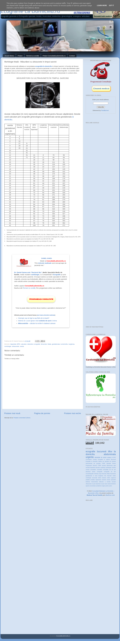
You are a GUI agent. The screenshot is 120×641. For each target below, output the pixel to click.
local (96, 475)
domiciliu (97, 457)
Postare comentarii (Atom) (22, 418)
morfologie (7, 346)
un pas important (96, 483)
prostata (93, 479)
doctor (93, 471)
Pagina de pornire (42, 413)
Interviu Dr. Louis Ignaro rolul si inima (37, 321)
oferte (99, 477)
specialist (113, 479)
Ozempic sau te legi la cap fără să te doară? (33, 318)
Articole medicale (44, 263)
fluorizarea (113, 473)
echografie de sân (110, 471)
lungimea (71, 344)
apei (115, 465)
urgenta (90, 457)
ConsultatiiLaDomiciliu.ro (63, 636)
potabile (88, 479)
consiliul (114, 467)
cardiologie (108, 467)
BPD (18, 344)
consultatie (93, 469)
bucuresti (101, 451)
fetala (49, 344)
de (110, 469)
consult (87, 469)
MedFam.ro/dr (110, 495)
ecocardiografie (90, 473)
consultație (105, 469)
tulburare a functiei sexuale (107, 481)
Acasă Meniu (9, 56)
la (101, 457)
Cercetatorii (89, 459)
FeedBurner (105, 110)
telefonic (88, 481)
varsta (22, 346)
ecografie (37, 344)
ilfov (110, 451)
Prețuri (20, 56)
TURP (99, 465)
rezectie (104, 479)
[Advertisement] (98, 156)
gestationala (56, 344)
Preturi (114, 463)
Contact (72, 56)
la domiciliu (64, 344)
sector (105, 457)
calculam (24, 344)
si (112, 457)
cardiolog (102, 467)
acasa (109, 457)
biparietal (13, 344)
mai (105, 475)
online (108, 477)
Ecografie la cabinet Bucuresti (107, 459)
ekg (100, 473)
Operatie (108, 463)
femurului (44, 344)
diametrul (30, 344)
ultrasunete (15, 346)
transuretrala (94, 481)
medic (114, 475)
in (93, 475)
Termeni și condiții (32, 56)
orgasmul (113, 477)
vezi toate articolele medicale (46, 315)
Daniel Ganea (46, 258)
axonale (88, 467)
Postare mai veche (72, 413)
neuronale (94, 477)
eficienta (96, 473)
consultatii (99, 469)
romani (108, 479)
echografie (99, 471)
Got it (111, 5)
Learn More (102, 5)
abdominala (110, 454)
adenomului (110, 465)
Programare (89, 465)
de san (114, 469)
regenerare (98, 479)
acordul (104, 465)
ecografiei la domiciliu (43, 66)
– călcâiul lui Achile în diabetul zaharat (36, 323)
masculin (109, 475)
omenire (104, 477)
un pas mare (104, 483)
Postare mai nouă (12, 413)
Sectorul (95, 465)
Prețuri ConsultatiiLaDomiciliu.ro (54, 56)
